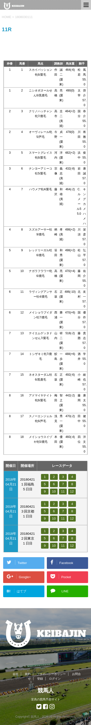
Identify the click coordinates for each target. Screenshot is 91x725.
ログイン (55, 678)
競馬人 (46, 690)
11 (63, 491)
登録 (40, 678)
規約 (28, 674)
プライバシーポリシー (51, 674)
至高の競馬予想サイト (45, 699)
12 (72, 491)
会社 (15, 674)
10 (54, 491)
